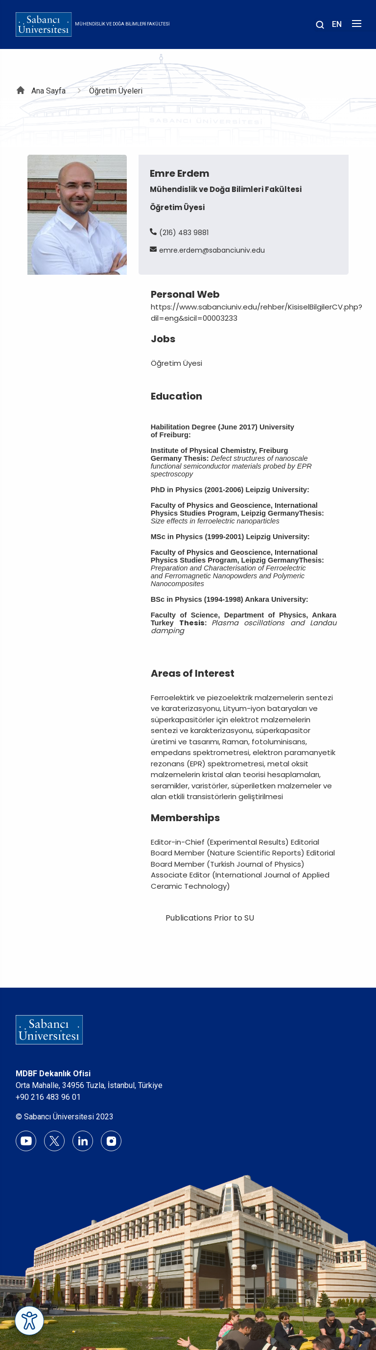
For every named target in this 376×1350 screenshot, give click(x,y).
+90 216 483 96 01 (48, 1097)
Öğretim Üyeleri (115, 90)
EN (337, 24)
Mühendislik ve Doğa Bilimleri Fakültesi (122, 24)
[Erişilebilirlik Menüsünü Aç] (29, 1320)
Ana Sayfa (48, 90)
